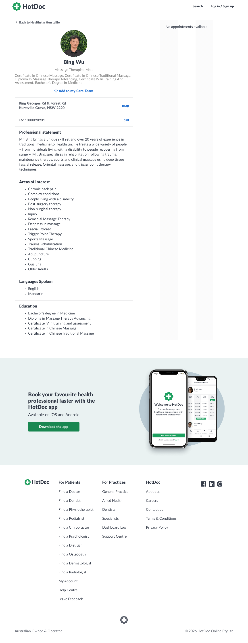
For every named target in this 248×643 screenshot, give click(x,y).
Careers (152, 500)
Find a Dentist (69, 500)
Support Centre (114, 536)
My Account (68, 581)
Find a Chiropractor (73, 527)
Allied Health (112, 500)
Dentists (108, 509)
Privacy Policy (157, 527)
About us (153, 491)
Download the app (53, 427)
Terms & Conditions (161, 518)
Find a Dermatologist (74, 563)
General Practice (115, 491)
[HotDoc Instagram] (220, 484)
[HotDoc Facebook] (204, 484)
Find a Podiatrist (71, 518)
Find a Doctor (69, 491)
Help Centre (67, 590)
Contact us (154, 509)
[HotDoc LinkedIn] (212, 484)
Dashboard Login (115, 527)
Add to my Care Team (73, 91)
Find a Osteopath (72, 554)
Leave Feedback (70, 599)
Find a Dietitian (70, 545)
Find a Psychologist (73, 536)
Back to (37, 22)
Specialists (110, 518)
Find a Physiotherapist (76, 509)
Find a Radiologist (72, 572)
